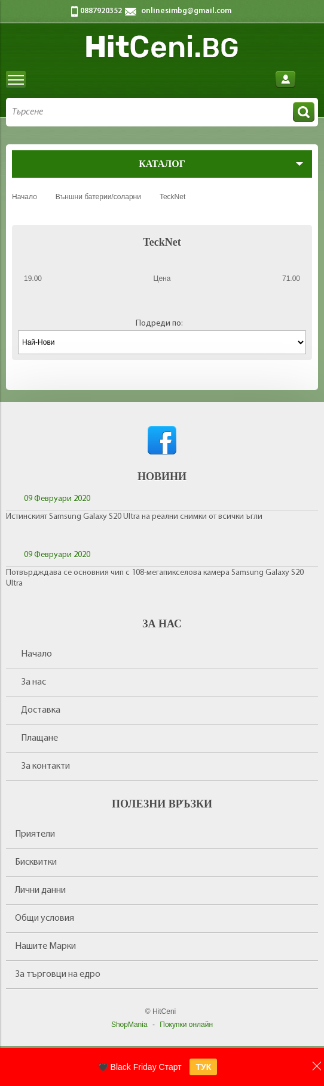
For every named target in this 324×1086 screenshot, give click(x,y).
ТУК (203, 1067)
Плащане (39, 738)
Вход (285, 79)
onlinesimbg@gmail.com (186, 11)
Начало (36, 654)
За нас (33, 682)
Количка (308, 79)
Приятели (35, 834)
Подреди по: (159, 323)
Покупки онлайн (186, 1024)
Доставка (40, 710)
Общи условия (44, 918)
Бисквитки (36, 862)
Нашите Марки (45, 946)
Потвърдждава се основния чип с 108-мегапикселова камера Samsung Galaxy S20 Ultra (155, 578)
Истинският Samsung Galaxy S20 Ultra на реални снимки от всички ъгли (134, 516)
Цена (162, 278)
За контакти (45, 766)
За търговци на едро (57, 974)
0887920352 (101, 11)
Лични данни (40, 890)
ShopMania (129, 1024)
